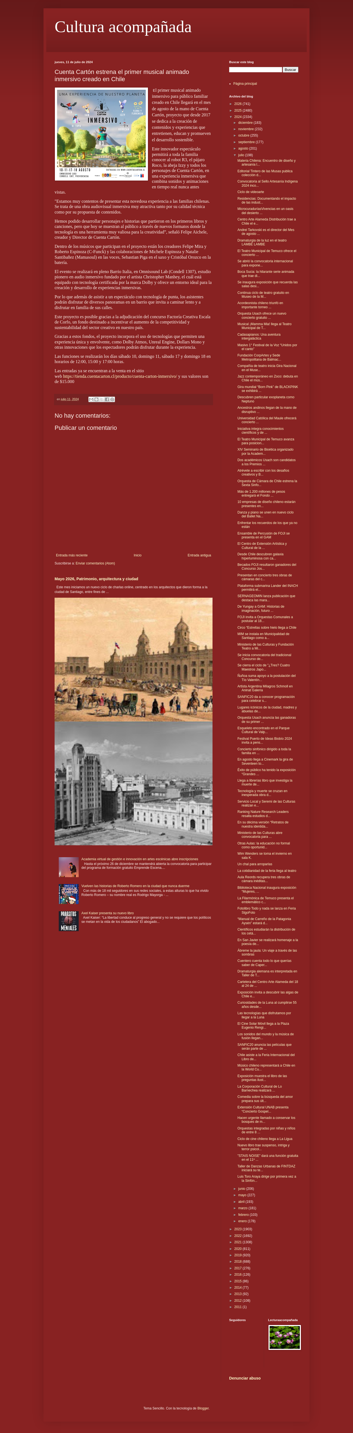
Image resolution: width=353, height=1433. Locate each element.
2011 (238, 1307)
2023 (238, 1229)
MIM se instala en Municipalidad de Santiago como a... (263, 636)
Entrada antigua (199, 555)
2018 (238, 1261)
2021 (238, 1242)
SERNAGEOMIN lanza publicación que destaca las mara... (266, 598)
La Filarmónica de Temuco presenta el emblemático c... (265, 900)
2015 (238, 1281)
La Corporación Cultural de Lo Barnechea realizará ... (259, 1088)
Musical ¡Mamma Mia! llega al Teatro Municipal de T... (264, 326)
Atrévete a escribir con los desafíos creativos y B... (263, 472)
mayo (242, 1195)
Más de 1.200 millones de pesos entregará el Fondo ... (261, 493)
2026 (238, 104)
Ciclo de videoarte (250, 192)
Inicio (138, 555)
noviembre (246, 129)
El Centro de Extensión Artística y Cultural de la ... (262, 545)
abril (241, 1202)
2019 (238, 1255)
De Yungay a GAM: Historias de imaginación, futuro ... (260, 608)
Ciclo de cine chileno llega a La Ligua (264, 1139)
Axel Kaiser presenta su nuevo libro (107, 913)
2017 (238, 1268)
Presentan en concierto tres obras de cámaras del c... (264, 577)
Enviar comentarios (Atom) (95, 563)
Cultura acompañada (123, 26)
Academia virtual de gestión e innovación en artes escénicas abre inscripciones (139, 859)
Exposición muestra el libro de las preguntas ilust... (262, 1078)
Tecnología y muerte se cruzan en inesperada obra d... (262, 793)
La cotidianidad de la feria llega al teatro (266, 871)
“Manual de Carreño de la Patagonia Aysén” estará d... (264, 921)
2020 (238, 1249)
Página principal (245, 84)
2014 (238, 1288)
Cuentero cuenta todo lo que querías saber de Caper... (264, 963)
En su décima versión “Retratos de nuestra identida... (262, 824)
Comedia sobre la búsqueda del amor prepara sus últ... (265, 1099)
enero (243, 1221)
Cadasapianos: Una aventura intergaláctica (258, 336)
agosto (243, 148)
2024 (238, 117)
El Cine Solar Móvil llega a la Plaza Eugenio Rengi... (263, 1025)
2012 (238, 1301)
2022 (238, 1236)
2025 (238, 110)
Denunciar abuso (245, 1378)
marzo (243, 1208)
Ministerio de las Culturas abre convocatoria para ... (259, 835)
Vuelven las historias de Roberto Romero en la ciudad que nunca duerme (135, 886)
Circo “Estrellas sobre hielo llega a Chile (266, 628)
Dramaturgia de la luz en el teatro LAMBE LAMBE (262, 242)
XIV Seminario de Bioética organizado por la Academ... (265, 451)
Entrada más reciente (72, 555)
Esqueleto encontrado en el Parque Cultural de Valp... (263, 730)
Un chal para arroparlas (254, 864)
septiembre (247, 142)
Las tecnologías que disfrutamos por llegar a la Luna (264, 1015)
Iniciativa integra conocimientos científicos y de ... (260, 431)
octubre (244, 135)
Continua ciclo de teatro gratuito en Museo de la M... (263, 295)
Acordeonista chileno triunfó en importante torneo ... (260, 305)
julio (241, 155)
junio (242, 1189)
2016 (238, 1275)
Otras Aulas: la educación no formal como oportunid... (263, 845)
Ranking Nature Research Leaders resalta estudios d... (263, 814)
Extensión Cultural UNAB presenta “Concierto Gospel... (262, 1109)
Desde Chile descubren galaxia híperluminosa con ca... (260, 556)
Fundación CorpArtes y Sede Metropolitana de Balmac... (259, 357)
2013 (238, 1294)
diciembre (246, 123)
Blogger (203, 1408)
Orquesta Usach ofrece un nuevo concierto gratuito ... (261, 315)
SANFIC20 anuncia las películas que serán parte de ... (264, 1047)
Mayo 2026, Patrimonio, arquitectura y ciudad (96, 579)
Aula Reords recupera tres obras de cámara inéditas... (263, 879)
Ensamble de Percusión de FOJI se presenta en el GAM (263, 535)
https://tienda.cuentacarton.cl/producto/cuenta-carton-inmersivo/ (120, 376)
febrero (244, 1215)
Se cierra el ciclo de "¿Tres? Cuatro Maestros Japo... (263, 667)
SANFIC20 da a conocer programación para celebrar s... (266, 699)
